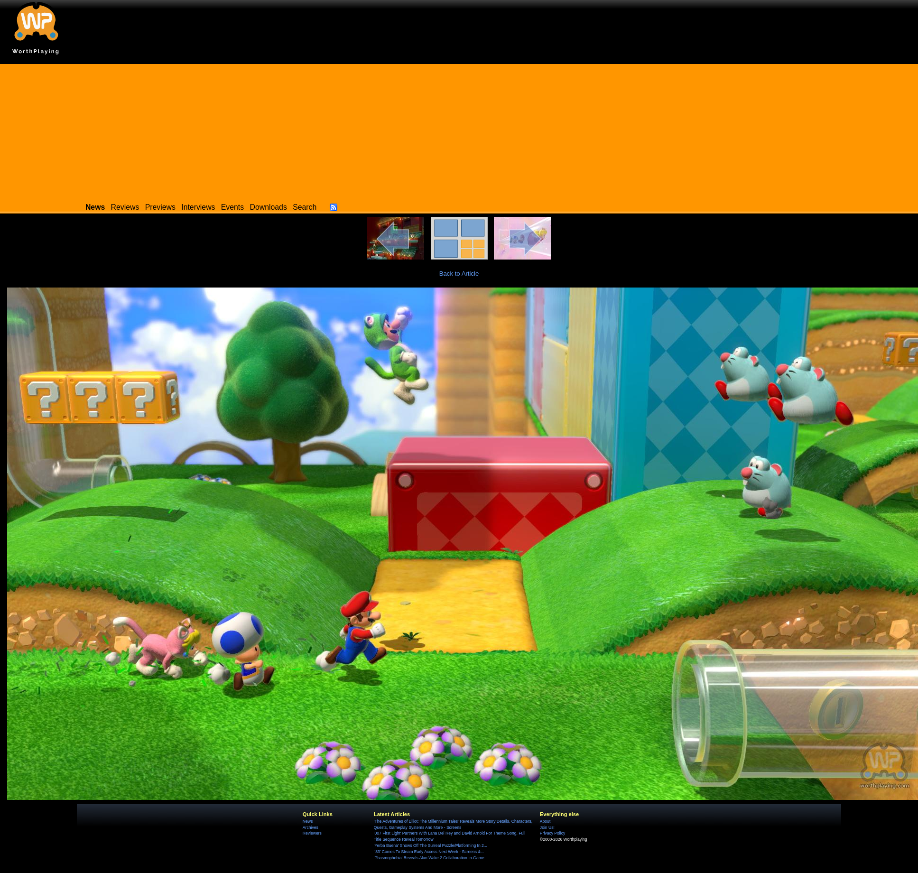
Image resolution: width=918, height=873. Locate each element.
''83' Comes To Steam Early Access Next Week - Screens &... (429, 851)
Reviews (125, 207)
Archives (310, 827)
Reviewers (312, 833)
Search (304, 207)
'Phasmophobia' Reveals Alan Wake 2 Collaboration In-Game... (431, 857)
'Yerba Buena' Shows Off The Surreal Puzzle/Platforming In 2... (430, 845)
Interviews (198, 207)
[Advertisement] (459, 130)
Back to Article (459, 273)
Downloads (268, 207)
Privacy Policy (552, 833)
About (545, 821)
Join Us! (547, 827)
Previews (160, 207)
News (308, 821)
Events (232, 207)
